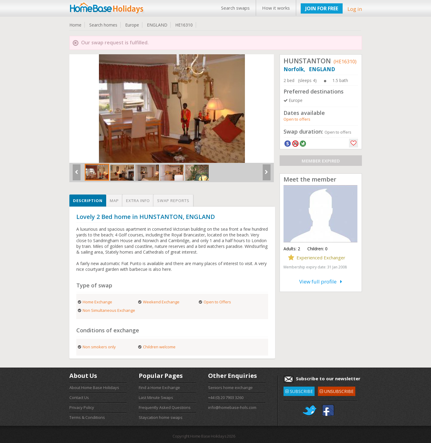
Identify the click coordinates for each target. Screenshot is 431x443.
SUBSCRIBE (299, 390)
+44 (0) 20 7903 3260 (225, 397)
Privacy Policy (81, 407)
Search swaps (235, 8)
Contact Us (79, 397)
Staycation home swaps (160, 417)
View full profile (320, 281)
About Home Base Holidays (94, 387)
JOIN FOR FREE (321, 8)
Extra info (138, 200)
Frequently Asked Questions (165, 407)
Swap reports (173, 200)
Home (75, 25)
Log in (354, 8)
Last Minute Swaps (156, 397)
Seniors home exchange (230, 387)
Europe (132, 25)
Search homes (103, 25)
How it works (276, 8)
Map (114, 200)
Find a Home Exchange (159, 387)
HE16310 (184, 25)
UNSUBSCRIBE (336, 390)
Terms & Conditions (87, 417)
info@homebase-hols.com (232, 407)
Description (88, 200)
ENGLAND (157, 25)
